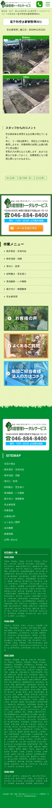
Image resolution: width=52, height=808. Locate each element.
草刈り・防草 (13, 266)
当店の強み (9, 464)
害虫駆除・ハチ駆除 (16, 281)
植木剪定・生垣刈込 (16, 251)
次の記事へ (41, 178)
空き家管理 (11, 296)
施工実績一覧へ (26, 178)
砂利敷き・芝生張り (16, 274)
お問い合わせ (10, 539)
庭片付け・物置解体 (16, 289)
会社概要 (8, 528)
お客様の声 (9, 516)
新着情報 (8, 534)
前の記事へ (11, 178)
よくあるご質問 (12, 522)
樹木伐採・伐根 (14, 259)
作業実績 (8, 510)
